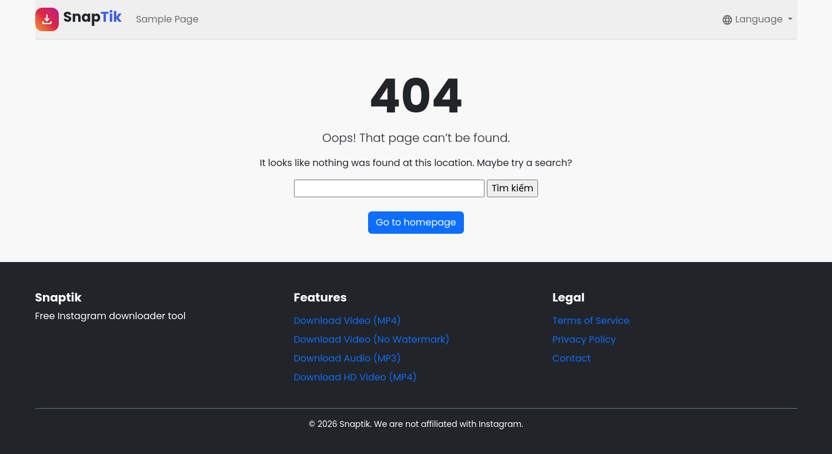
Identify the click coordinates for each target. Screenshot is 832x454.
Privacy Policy (584, 339)
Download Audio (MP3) (347, 358)
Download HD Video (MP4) (355, 377)
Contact (572, 358)
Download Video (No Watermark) (372, 339)
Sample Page (167, 19)
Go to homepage (416, 222)
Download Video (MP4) (348, 320)
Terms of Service (591, 320)
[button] (757, 19)
